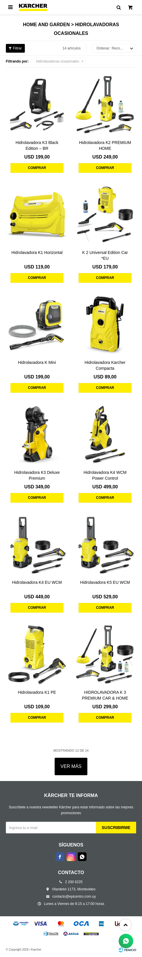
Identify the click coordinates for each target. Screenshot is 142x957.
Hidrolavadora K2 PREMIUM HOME (105, 145)
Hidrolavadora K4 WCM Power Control (105, 475)
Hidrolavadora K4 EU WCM (37, 582)
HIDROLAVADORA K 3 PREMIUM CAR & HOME (105, 695)
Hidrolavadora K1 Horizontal (37, 252)
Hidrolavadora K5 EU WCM (105, 582)
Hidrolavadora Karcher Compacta (104, 365)
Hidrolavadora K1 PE (37, 692)
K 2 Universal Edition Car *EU (105, 255)
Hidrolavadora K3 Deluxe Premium (37, 475)
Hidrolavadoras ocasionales (57, 61)
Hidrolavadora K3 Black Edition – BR (36, 145)
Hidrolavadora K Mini (37, 362)
